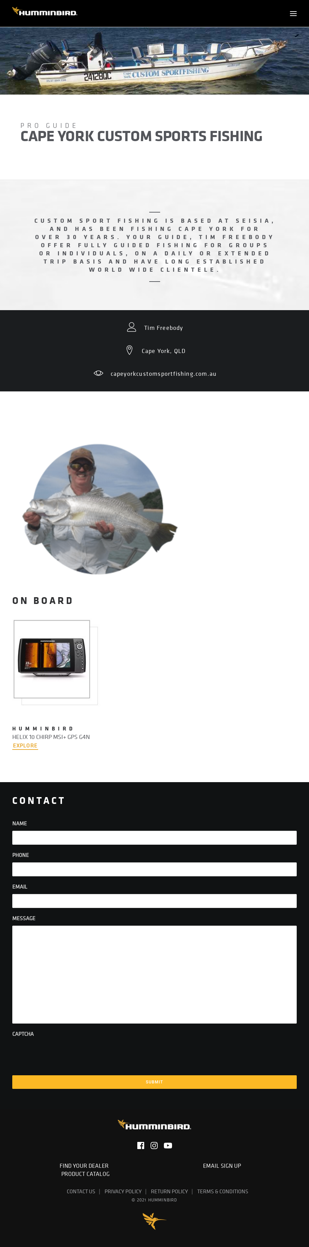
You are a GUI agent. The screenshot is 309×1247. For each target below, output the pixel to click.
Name (19, 823)
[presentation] (64, 1054)
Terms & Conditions (222, 1191)
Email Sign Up (223, 1165)
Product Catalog (85, 1174)
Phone (20, 855)
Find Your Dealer (85, 1165)
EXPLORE (25, 745)
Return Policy (169, 1191)
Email (19, 886)
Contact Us (81, 1191)
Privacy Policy (123, 1191)
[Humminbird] (44, 13)
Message (23, 918)
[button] (293, 13)
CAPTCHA (23, 1033)
